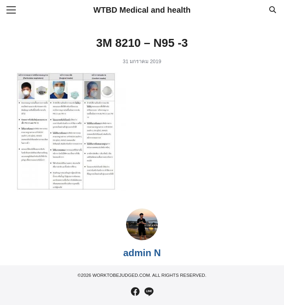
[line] (149, 291)
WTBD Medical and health (142, 10)
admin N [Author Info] (142, 252)
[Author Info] (142, 238)
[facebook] (135, 291)
